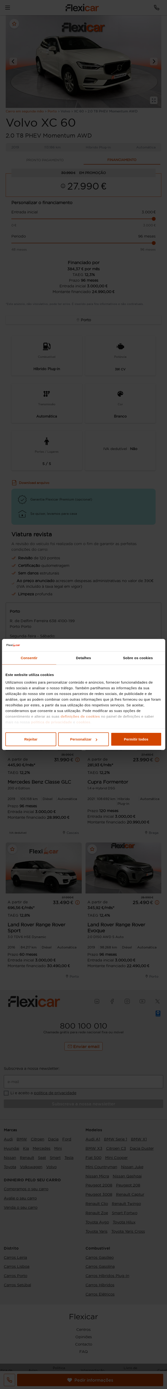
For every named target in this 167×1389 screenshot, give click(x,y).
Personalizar (83, 739)
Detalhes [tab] (83, 658)
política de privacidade (51, 722)
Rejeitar (30, 739)
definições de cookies (80, 716)
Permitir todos (136, 739)
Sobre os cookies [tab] (138, 658)
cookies (83, 722)
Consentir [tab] (29, 658)
